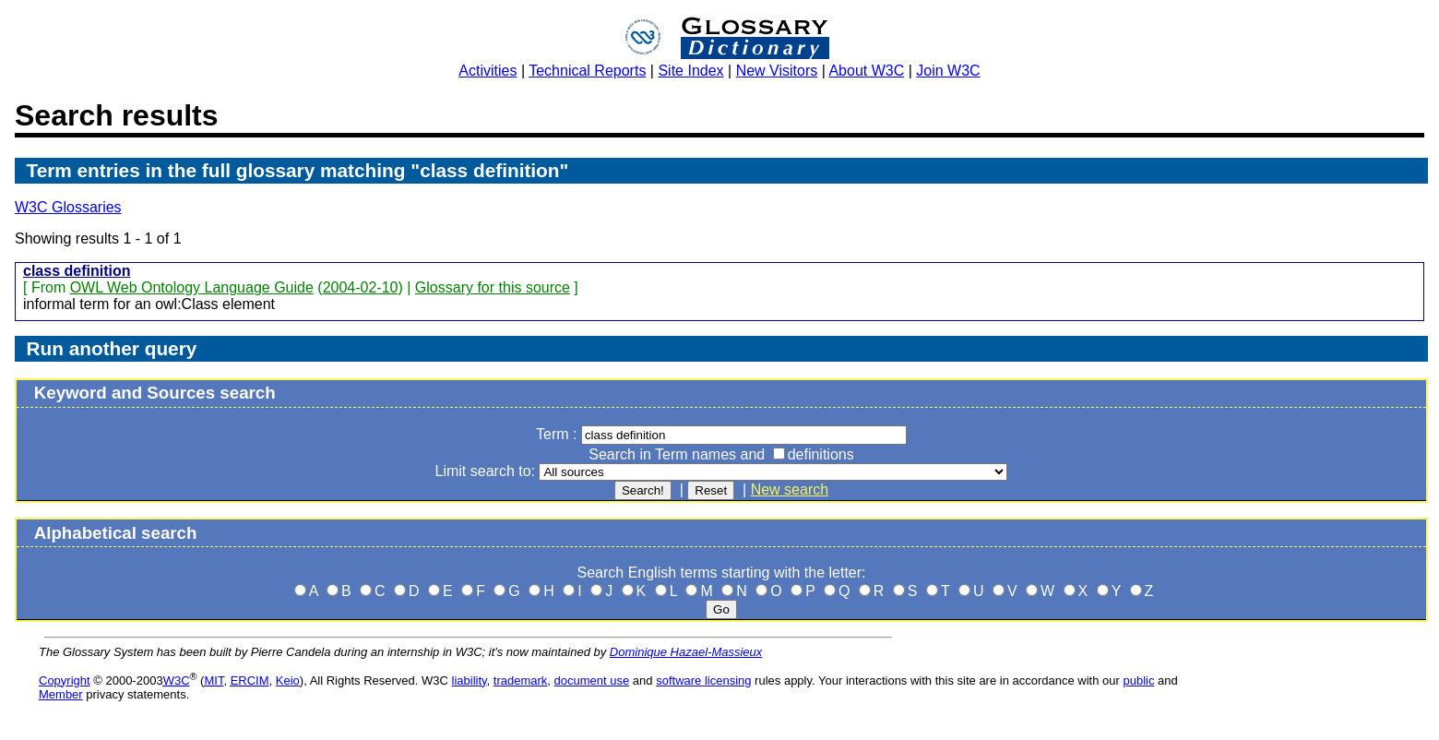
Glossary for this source (492, 287)
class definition (76, 271)
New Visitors (777, 70)
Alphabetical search (115, 533)
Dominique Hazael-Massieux (686, 652)
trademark (521, 680)
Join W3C (948, 70)
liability (469, 680)
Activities (487, 70)
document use (592, 680)
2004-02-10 (360, 287)
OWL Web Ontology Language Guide (192, 287)
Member (61, 694)
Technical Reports (587, 70)
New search (789, 489)
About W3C (866, 70)
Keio (288, 680)
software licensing (703, 680)
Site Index (690, 70)
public (1138, 680)
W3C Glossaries (68, 207)
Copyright (64, 680)
